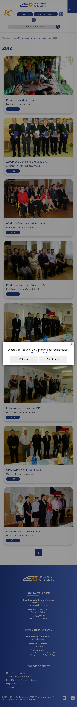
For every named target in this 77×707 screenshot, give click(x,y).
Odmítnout (53, 359)
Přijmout (24, 359)
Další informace (38, 352)
